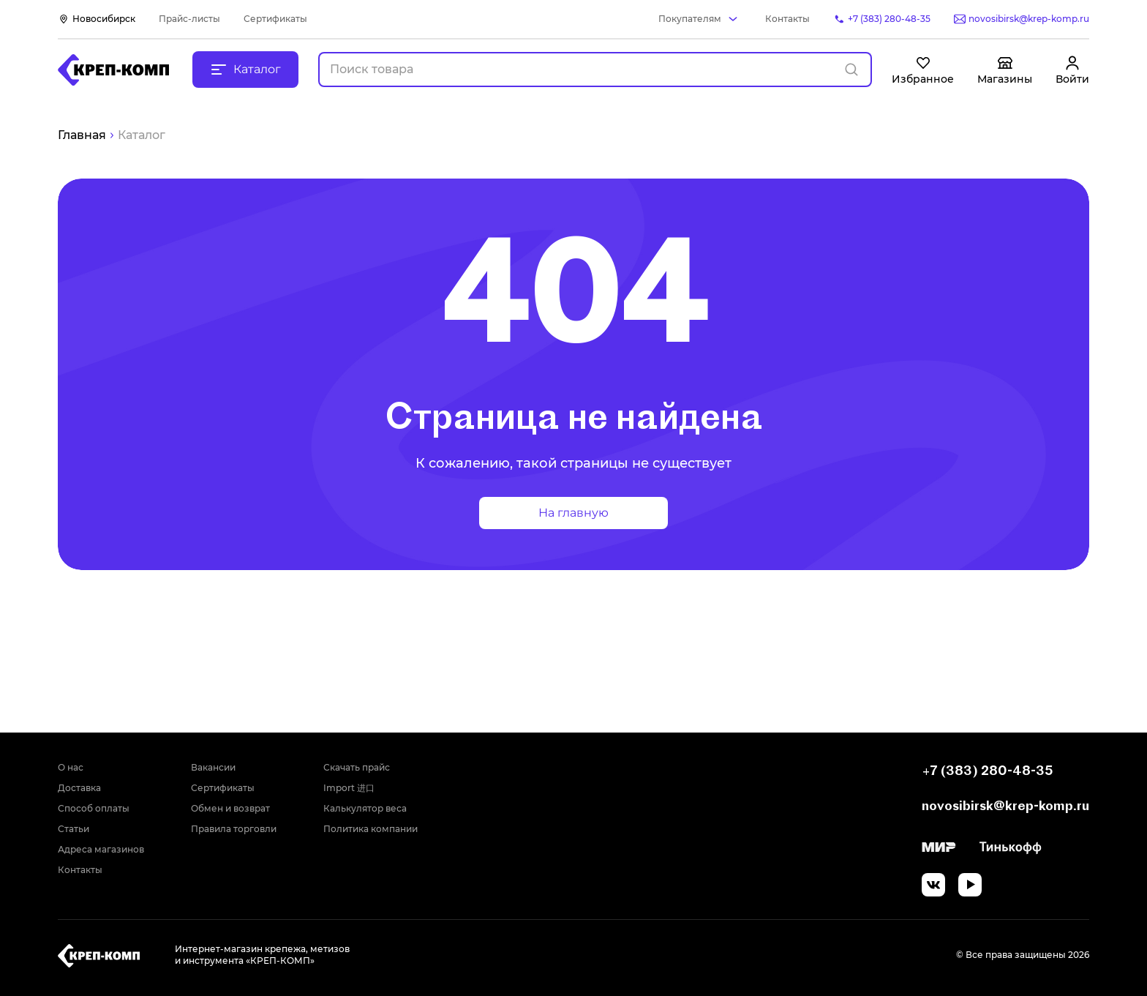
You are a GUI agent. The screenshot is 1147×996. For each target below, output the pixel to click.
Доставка (79, 787)
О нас (70, 767)
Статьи (73, 828)
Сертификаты (275, 18)
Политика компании (370, 828)
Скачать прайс (356, 767)
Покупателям (689, 18)
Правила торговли (234, 828)
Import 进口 (349, 787)
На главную (573, 513)
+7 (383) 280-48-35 (987, 770)
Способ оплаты (93, 808)
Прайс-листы (189, 18)
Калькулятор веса (365, 808)
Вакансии (213, 767)
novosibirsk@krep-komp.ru (1005, 805)
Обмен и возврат (230, 808)
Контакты (787, 18)
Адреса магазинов (101, 849)
